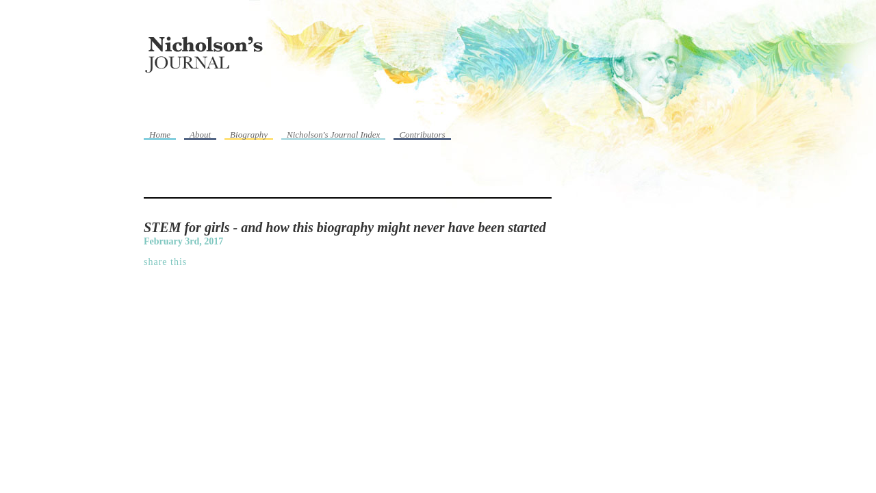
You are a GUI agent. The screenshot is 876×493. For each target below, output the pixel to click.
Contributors (422, 134)
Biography (249, 134)
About (200, 134)
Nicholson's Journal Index (333, 134)
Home (159, 134)
